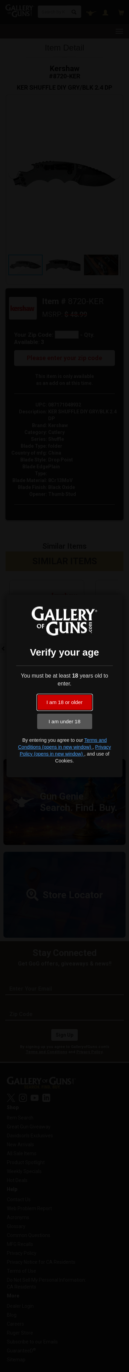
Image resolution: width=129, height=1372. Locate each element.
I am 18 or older (64, 702)
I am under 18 (64, 721)
